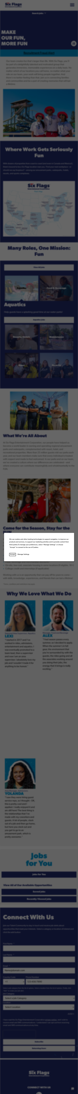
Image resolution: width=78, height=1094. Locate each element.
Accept (12, 554)
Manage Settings (23, 554)
